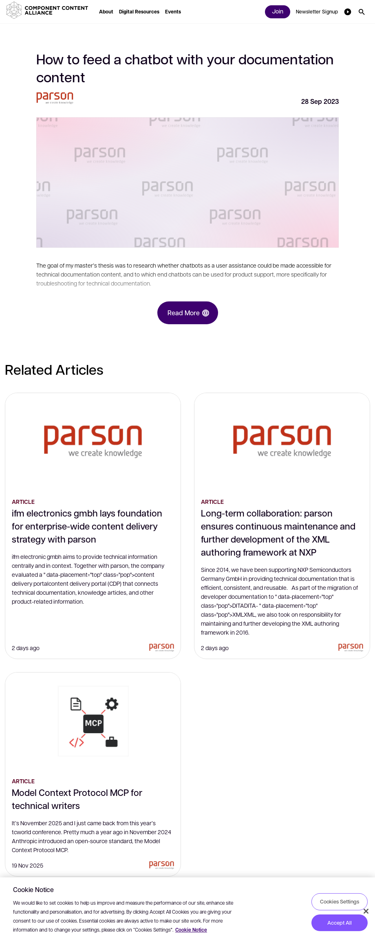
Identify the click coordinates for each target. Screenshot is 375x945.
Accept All (339, 922)
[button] (49, 10)
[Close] (366, 911)
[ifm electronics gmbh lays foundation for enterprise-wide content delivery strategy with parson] (93, 442)
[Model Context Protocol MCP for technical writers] (93, 721)
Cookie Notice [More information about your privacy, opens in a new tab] (191, 929)
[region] (187, 911)
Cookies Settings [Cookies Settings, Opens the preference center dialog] (339, 901)
